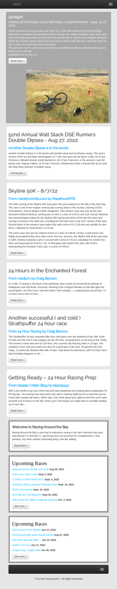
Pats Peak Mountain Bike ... (27, 540)
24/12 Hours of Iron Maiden (27, 529)
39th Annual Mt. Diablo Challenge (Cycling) (34, 499)
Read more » (17, 61)
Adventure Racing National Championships (34, 484)
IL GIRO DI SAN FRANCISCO (28, 479)
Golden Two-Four (21, 545)
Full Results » (18, 173)
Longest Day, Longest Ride (26, 550)
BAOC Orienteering (22, 489)
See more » (20, 506)
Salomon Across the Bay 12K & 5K (30, 469)
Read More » (21, 445)
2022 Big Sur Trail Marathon (27, 494)
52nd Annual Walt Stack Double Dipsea (33, 535)
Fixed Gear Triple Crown (25, 474)
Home (17, 4)
